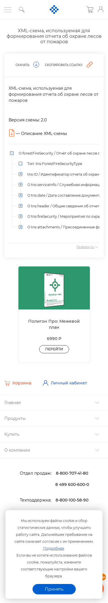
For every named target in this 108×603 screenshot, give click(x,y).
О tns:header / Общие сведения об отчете (64, 206)
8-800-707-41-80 (72, 473)
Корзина (17, 383)
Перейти (54, 349)
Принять (54, 589)
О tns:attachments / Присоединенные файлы (67, 227)
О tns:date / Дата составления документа (64, 195)
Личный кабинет (65, 383)
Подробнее (53, 548)
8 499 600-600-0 (72, 484)
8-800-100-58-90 (72, 500)
